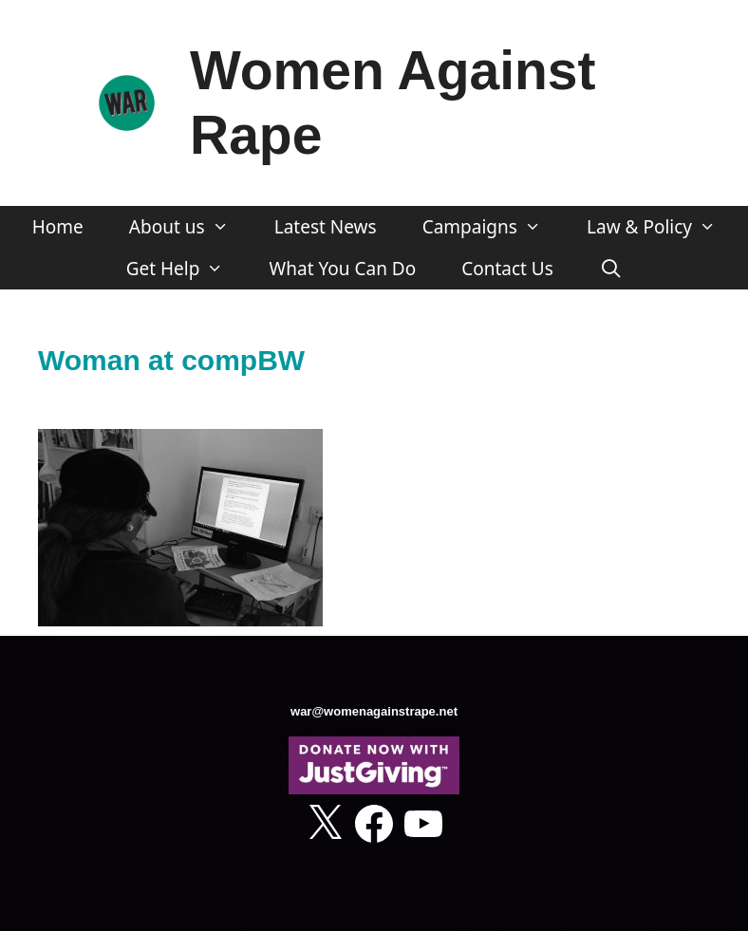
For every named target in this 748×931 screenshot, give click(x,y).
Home (58, 226)
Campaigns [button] (493, 227)
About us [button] (190, 227)
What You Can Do (343, 268)
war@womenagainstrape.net (374, 711)
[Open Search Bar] (610, 268)
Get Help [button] (186, 268)
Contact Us (507, 268)
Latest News (325, 226)
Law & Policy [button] (663, 227)
